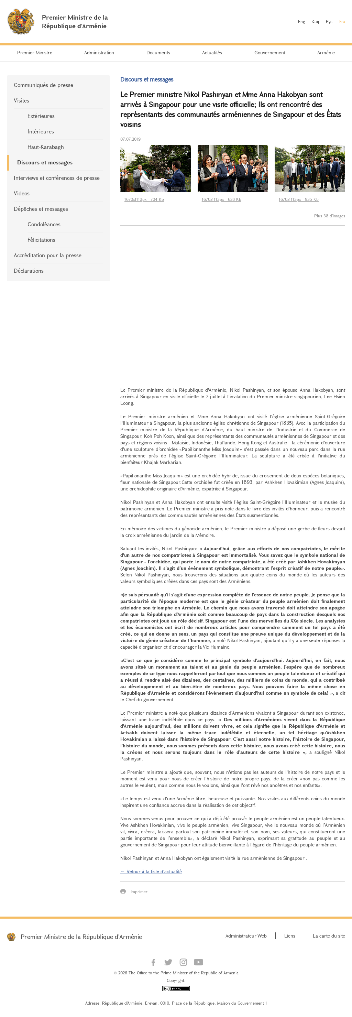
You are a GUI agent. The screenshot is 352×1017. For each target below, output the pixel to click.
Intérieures (41, 131)
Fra (342, 21)
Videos (22, 193)
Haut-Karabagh (46, 146)
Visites (21, 100)
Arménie (326, 52)
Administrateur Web (246, 935)
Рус (329, 21)
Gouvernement (269, 52)
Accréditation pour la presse (47, 255)
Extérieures (41, 115)
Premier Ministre (34, 52)
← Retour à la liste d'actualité (151, 871)
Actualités (212, 52)
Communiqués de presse (43, 84)
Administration (99, 52)
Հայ (315, 21)
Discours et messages (45, 162)
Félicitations (41, 239)
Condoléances (44, 224)
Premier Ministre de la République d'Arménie (81, 936)
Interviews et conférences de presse (57, 177)
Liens (289, 935)
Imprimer (139, 891)
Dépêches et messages (41, 208)
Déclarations (29, 270)
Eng (301, 21)
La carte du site (329, 935)
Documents (158, 52)
